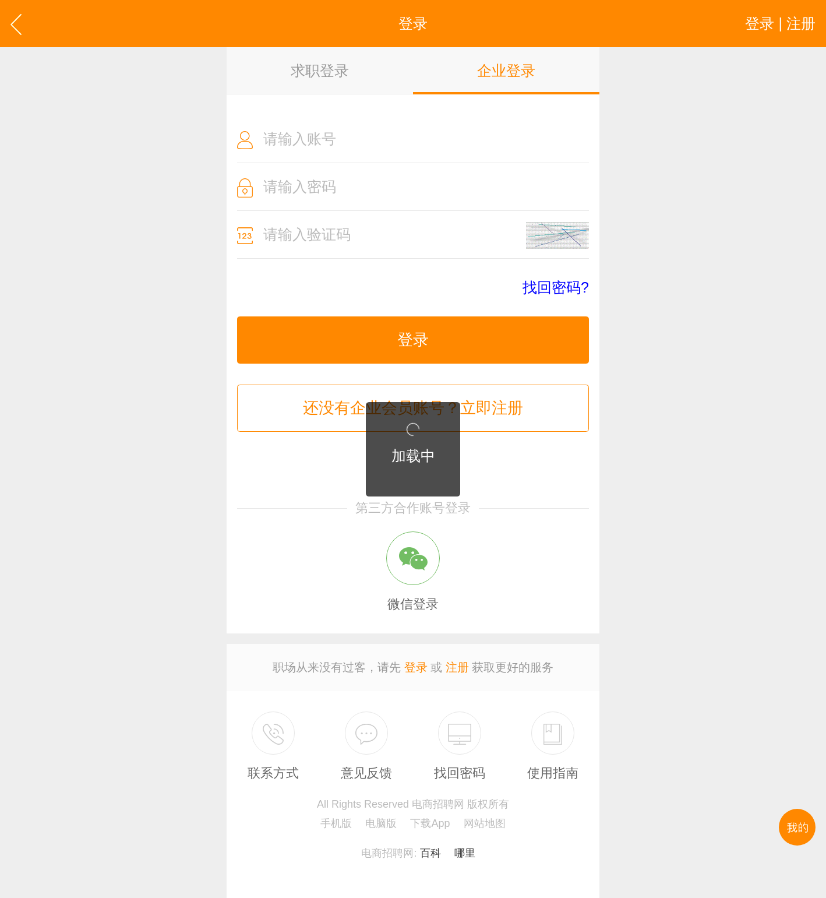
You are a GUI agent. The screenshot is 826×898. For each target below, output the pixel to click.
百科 (430, 853)
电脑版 (381, 823)
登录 (413, 339)
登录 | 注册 (780, 23)
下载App (430, 823)
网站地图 (485, 823)
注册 (457, 667)
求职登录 (320, 70)
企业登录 (506, 70)
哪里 (464, 853)
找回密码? (556, 287)
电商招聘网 (387, 853)
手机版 (336, 823)
